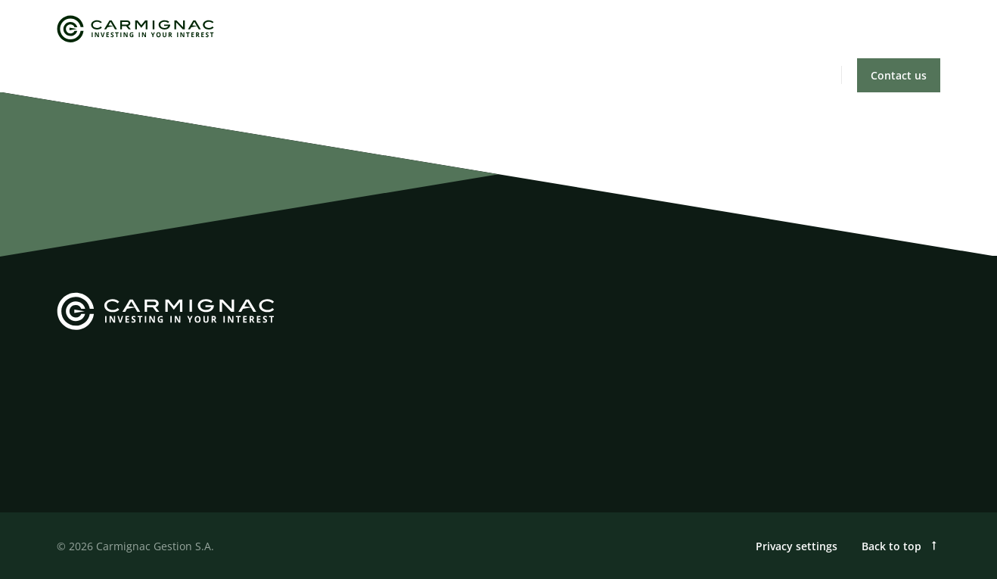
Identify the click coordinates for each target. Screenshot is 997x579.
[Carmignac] (135, 29)
